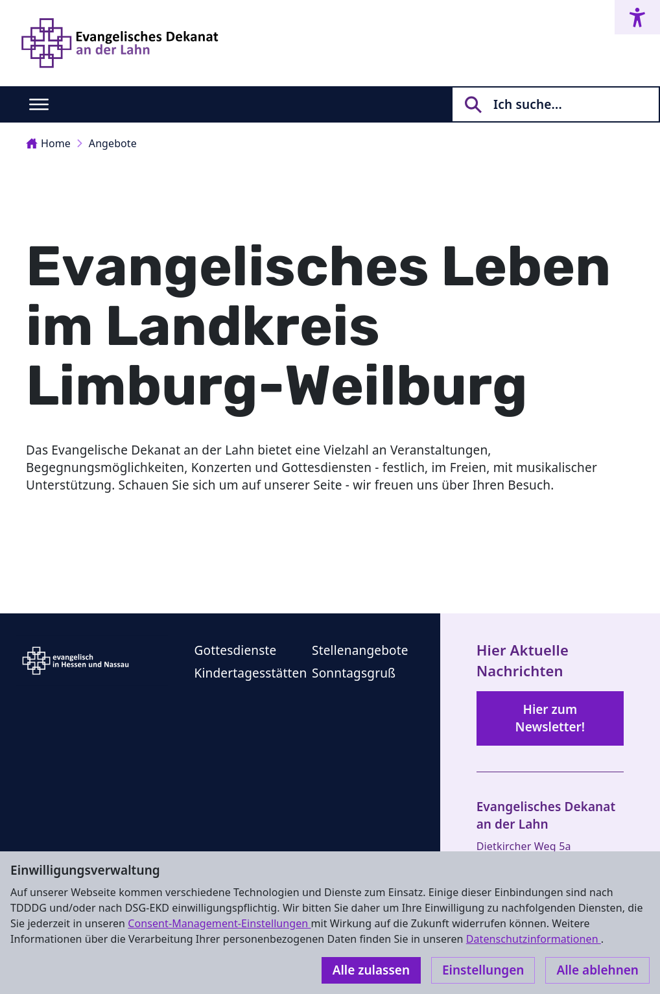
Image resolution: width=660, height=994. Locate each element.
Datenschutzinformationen (533, 939)
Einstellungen (483, 970)
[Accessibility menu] (637, 17)
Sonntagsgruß (353, 673)
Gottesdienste (235, 650)
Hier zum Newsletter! (550, 718)
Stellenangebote (360, 650)
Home (48, 143)
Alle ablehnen (597, 970)
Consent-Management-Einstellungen (219, 923)
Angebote (113, 143)
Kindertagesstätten (250, 673)
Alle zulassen (371, 970)
